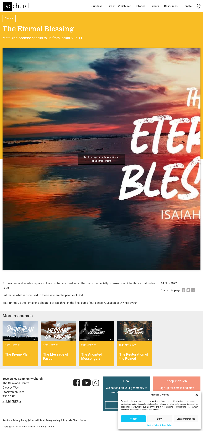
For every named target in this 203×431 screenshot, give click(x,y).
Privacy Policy (166, 425)
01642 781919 (12, 400)
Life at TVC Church (119, 6)
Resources (171, 6)
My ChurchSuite (77, 420)
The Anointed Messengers (91, 356)
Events (155, 6)
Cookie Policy (153, 425)
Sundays (97, 6)
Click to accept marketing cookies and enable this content (101, 159)
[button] (196, 394)
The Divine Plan (17, 354)
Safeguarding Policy (56, 420)
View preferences (186, 418)
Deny (159, 418)
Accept (133, 418)
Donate (187, 6)
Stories (140, 6)
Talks (9, 18)
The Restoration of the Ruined (133, 356)
